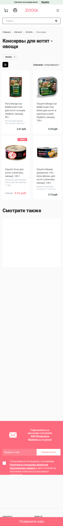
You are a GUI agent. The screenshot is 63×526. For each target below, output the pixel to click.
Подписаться (48, 452)
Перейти (45, 2)
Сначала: (38, 64)
